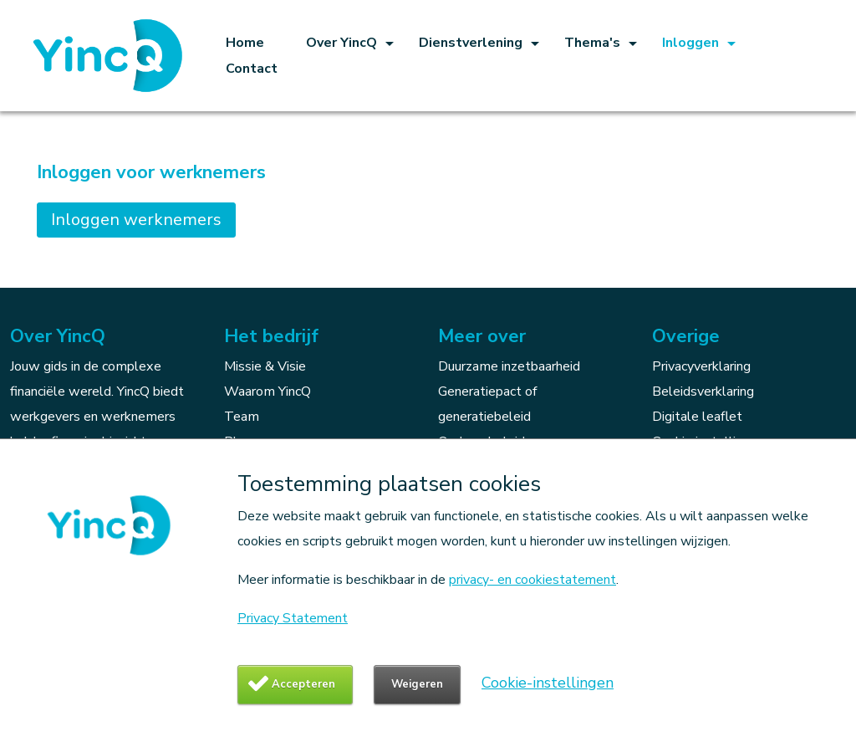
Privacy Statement (292, 618)
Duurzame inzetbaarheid (509, 366)
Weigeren (417, 684)
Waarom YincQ (267, 391)
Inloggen (690, 42)
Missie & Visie (265, 366)
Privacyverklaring (701, 366)
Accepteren (303, 684)
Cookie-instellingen (548, 683)
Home (245, 42)
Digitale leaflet (697, 416)
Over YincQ (341, 42)
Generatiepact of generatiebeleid (488, 404)
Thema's (592, 42)
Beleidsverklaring (703, 391)
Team (241, 416)
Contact (252, 68)
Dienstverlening (470, 42)
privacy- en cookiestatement (532, 580)
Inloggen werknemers (136, 219)
